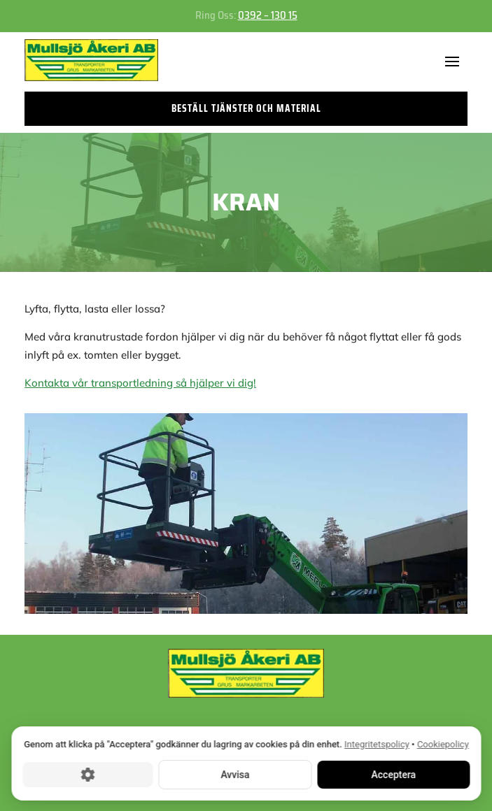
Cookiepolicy (442, 744)
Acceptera (393, 774)
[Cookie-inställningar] (87, 774)
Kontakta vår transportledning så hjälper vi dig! (140, 382)
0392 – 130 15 (267, 15)
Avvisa (234, 774)
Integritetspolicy (376, 744)
